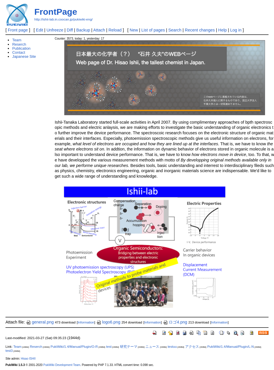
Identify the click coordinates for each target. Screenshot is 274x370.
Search (174, 30)
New (134, 30)
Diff (70, 30)
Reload (115, 30)
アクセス (192, 346)
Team (16, 40)
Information (86, 322)
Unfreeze (54, 30)
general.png (40, 322)
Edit (39, 30)
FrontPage (55, 11)
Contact (18, 52)
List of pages (153, 30)
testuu (172, 346)
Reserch (19, 44)
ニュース (152, 346)
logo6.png (108, 322)
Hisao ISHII (28, 358)
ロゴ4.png (175, 322)
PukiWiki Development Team (61, 365)
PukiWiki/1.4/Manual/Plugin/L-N (230, 346)
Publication (21, 48)
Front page (18, 30)
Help (222, 30)
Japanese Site (24, 56)
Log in (235, 30)
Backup (83, 30)
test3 (9, 350)
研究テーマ (128, 346)
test (109, 346)
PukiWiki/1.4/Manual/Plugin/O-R (74, 346)
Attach (99, 30)
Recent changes (200, 30)
